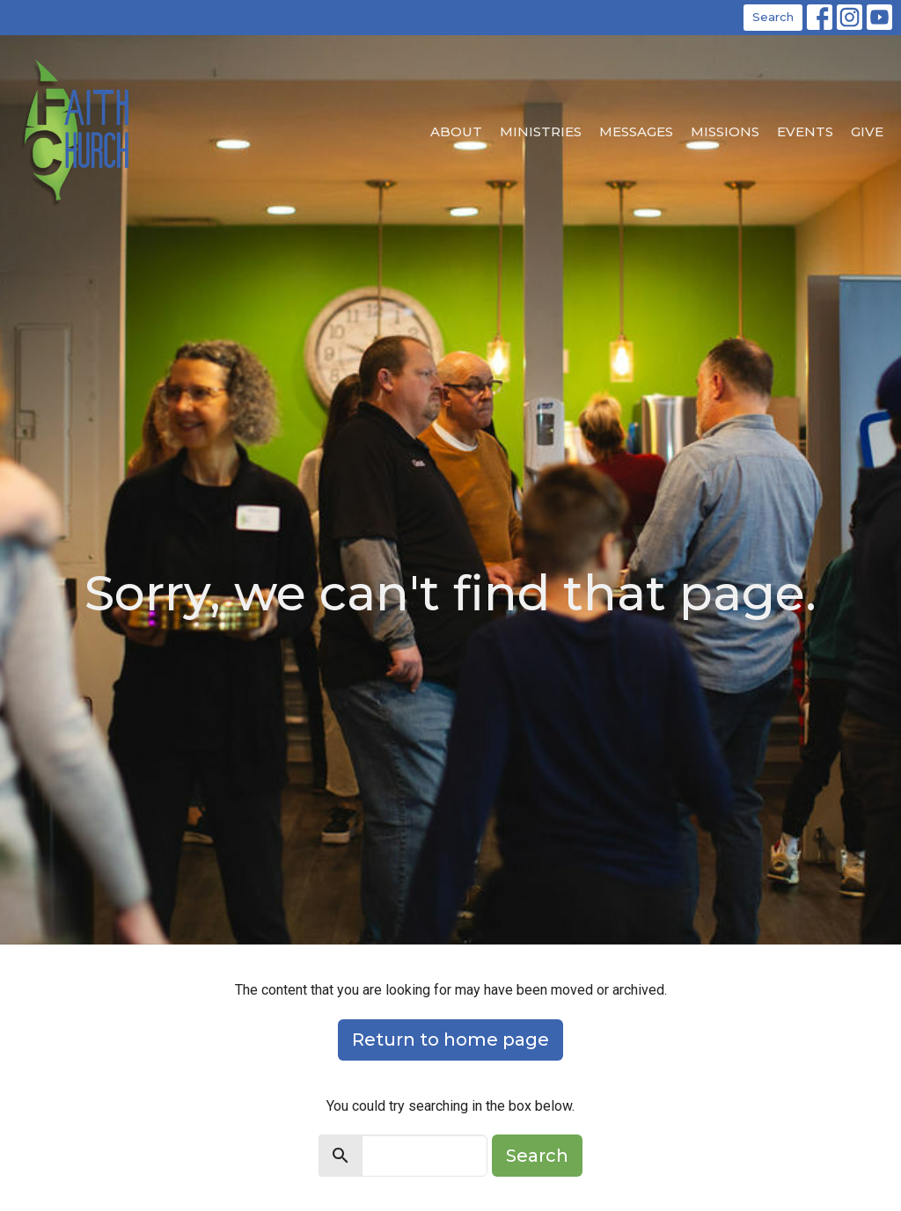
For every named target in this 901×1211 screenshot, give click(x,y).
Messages (636, 131)
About (456, 131)
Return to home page (450, 1039)
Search (773, 17)
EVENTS (805, 131)
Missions (725, 131)
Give (867, 131)
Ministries (541, 131)
